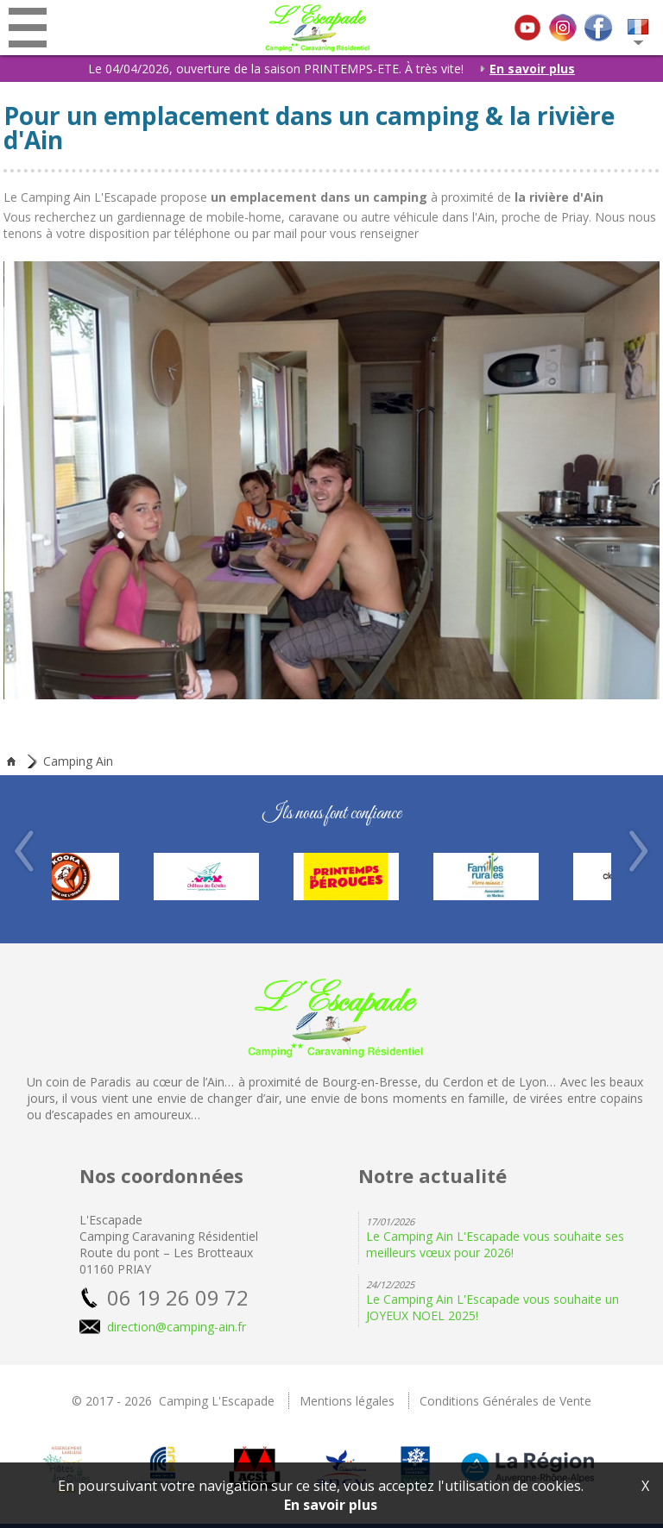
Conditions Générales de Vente (505, 1401)
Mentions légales (347, 1401)
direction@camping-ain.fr (176, 1326)
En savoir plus (524, 68)
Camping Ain (78, 761)
